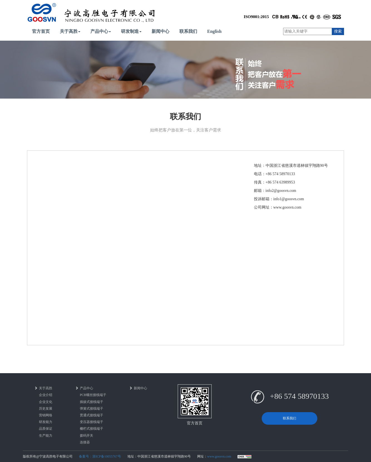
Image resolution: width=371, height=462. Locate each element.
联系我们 (188, 31)
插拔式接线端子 (91, 402)
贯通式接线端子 (91, 415)
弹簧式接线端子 (91, 408)
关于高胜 (70, 31)
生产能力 (45, 435)
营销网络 (45, 415)
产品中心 (100, 31)
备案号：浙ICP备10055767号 (100, 456)
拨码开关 (86, 435)
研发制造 (131, 31)
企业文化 (45, 402)
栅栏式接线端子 (91, 429)
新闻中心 (160, 31)
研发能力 (45, 422)
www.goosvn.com (219, 456)
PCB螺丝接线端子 (93, 395)
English (214, 31)
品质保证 (45, 429)
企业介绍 (45, 395)
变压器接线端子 (91, 422)
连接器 (85, 442)
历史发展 (45, 408)
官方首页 (41, 31)
